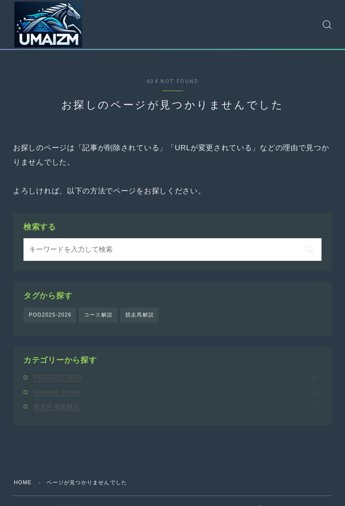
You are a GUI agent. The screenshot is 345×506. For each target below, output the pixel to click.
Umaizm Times (175, 391)
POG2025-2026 (50, 315)
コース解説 (98, 315)
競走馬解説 (139, 315)
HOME (23, 482)
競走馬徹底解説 (175, 406)
